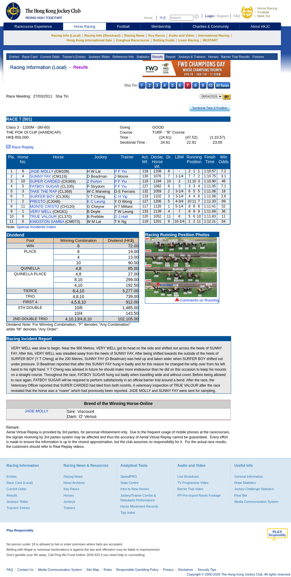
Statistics (143, 57)
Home (148, 18)
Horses (212, 57)
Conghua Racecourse (132, 40)
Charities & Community (211, 27)
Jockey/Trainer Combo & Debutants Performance (138, 498)
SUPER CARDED (45, 181)
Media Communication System (256, 501)
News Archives (74, 482)
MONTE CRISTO (44, 206)
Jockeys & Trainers (191, 57)
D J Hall (121, 216)
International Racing (213, 35)
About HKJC (260, 27)
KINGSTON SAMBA (47, 221)
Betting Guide (163, 40)
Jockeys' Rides (98, 57)
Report (170, 57)
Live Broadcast (188, 476)
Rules (108, 569)
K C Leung (96, 201)
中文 (163, 18)
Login (209, 16)
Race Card (29, 57)
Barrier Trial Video (190, 489)
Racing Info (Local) (66, 35)
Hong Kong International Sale (89, 40)
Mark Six (263, 16)
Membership (161, 27)
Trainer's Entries (73, 57)
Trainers (69, 508)
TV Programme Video (193, 482)
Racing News (134, 35)
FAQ (236, 16)
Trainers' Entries (18, 508)
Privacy (168, 569)
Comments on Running (199, 300)
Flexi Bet (240, 495)
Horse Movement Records (139, 506)
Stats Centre (129, 482)
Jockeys (69, 501)
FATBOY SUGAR (44, 186)
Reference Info (123, 57)
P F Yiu (121, 171)
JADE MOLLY (41, 171)
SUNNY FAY (40, 176)
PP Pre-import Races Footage (199, 495)
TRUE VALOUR (43, 216)
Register (223, 16)
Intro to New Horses (134, 489)
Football (263, 12)
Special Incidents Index (36, 227)
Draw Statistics (245, 482)
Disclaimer (185, 569)
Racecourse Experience (33, 27)
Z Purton (94, 181)
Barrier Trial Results (235, 57)
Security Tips (207, 569)
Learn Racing (188, 40)
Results (157, 57)
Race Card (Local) (19, 482)
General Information (248, 476)
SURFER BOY (42, 196)
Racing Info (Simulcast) (102, 35)
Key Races (156, 35)
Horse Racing (267, 8)
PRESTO (37, 201)
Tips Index (127, 512)
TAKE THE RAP (43, 191)
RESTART (210, 40)
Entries (13, 57)
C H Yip (121, 196)
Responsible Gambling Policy (137, 569)
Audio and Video (181, 35)
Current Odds (49, 57)
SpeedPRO (128, 476)
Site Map (92, 569)
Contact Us (25, 569)
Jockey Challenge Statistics (254, 489)
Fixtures (257, 57)
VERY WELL (40, 211)
